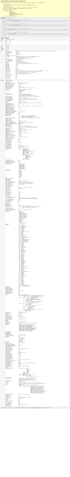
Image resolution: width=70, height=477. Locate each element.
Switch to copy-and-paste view (9, 18)
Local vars (4, 23)
